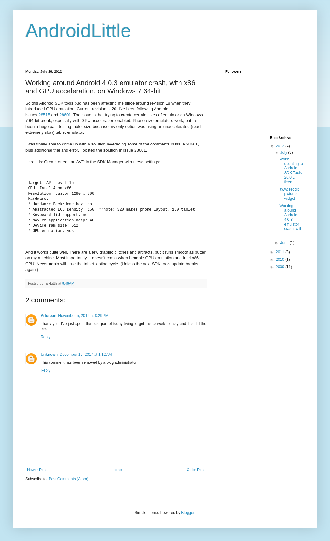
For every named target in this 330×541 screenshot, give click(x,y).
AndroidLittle (78, 30)
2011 (280, 252)
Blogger (187, 513)
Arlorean (48, 316)
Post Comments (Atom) (68, 479)
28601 (65, 114)
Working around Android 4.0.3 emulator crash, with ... (290, 219)
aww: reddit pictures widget (289, 194)
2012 (280, 146)
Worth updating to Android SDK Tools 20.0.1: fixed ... (291, 170)
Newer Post (37, 470)
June (284, 242)
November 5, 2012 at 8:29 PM (83, 316)
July (284, 152)
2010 (280, 259)
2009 (280, 267)
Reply (45, 337)
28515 (44, 114)
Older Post (196, 470)
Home (117, 470)
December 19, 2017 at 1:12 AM (86, 354)
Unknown (49, 354)
